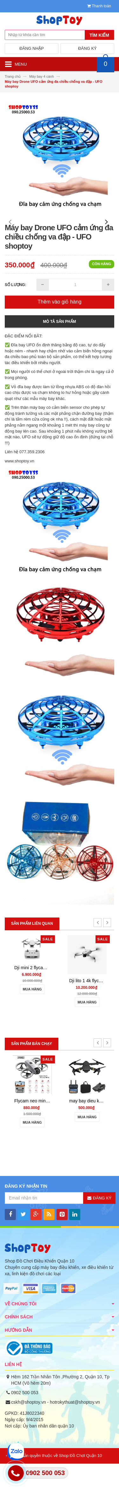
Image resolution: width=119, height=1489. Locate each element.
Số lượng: (15, 310)
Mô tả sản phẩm (59, 347)
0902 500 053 (24, 1417)
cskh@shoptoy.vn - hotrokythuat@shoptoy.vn (55, 1427)
